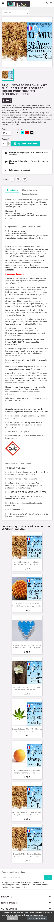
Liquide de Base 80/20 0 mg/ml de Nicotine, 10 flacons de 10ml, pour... (27, 646)
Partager (12, 179)
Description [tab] (12, 190)
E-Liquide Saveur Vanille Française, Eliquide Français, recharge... (27, 688)
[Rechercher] (15, 12)
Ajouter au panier (25, 143)
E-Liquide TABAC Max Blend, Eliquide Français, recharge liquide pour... (27, 813)
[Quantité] (5, 143)
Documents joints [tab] (30, 194)
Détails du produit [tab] (30, 190)
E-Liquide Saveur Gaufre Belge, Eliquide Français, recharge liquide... (27, 605)
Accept (12, 918)
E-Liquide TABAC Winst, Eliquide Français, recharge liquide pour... (27, 563)
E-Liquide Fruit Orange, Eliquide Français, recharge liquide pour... (27, 771)
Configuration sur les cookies (37, 918)
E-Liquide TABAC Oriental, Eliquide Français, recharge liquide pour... (27, 855)
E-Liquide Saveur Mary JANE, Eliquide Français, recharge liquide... (27, 730)
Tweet (18, 179)
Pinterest (24, 179)
